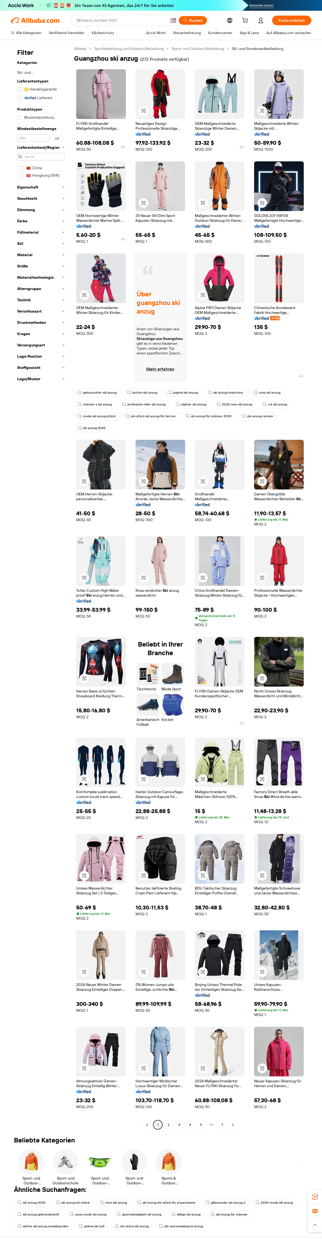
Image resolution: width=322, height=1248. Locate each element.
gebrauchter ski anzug (97, 392)
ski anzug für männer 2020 (209, 416)
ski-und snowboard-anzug (181, 1226)
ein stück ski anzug (132, 1226)
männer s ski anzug (95, 404)
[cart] (246, 21)
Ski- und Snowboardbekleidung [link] (257, 48)
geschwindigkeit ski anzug (139, 1214)
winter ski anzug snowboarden (42, 1226)
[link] (315, 1197)
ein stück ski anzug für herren (150, 416)
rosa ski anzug (267, 392)
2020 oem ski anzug (234, 404)
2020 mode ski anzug (274, 1202)
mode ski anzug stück (96, 416)
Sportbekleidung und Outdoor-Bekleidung (129, 48)
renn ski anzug (113, 1202)
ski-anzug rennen (257, 416)
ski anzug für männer (229, 1214)
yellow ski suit (92, 1226)
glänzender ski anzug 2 (225, 1202)
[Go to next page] (233, 1125)
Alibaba (80, 48)
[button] (173, 20)
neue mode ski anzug (88, 1214)
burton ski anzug (142, 392)
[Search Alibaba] (121, 20)
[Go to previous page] (147, 1125)
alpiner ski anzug (191, 404)
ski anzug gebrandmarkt (38, 1214)
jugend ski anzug (182, 392)
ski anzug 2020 (92, 428)
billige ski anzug (185, 1214)
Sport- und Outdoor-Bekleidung (198, 48)
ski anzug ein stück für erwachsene (166, 1202)
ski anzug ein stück (73, 1202)
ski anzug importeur (225, 392)
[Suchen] (193, 20)
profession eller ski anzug (144, 404)
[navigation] (41, 587)
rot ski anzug (274, 404)
